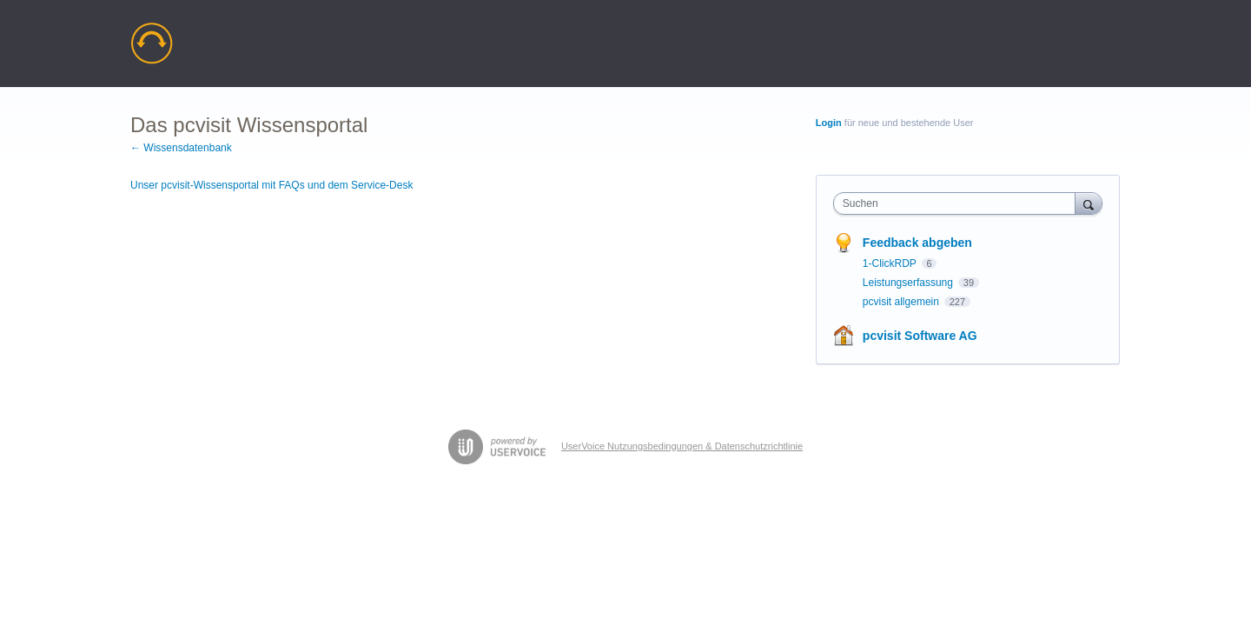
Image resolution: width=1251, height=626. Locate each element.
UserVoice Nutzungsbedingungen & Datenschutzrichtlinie (682, 446)
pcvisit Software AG (920, 336)
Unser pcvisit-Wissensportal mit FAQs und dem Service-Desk (271, 185)
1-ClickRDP (891, 263)
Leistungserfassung (909, 282)
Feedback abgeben (917, 243)
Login (829, 122)
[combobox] (959, 203)
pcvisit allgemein (902, 302)
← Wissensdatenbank (181, 148)
